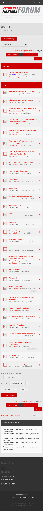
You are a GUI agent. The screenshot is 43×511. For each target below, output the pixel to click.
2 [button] (24, 55)
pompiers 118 (16, 289)
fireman (14, 75)
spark (14, 347)
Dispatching (13, 180)
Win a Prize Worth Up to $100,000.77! (22, 92)
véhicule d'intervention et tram (20, 197)
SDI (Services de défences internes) (22, 317)
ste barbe (12, 248)
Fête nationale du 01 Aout (18, 171)
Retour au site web (7, 477)
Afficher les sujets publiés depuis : (12, 375)
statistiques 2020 (15, 205)
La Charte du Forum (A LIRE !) (19, 72)
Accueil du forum (21, 495)
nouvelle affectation (16, 325)
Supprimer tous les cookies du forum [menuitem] (22, 497)
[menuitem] (39, 2)
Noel (10, 214)
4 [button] (32, 55)
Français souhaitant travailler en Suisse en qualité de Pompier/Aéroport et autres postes (21, 258)
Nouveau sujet (9, 39)
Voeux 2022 (13, 188)
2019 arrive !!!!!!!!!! (15, 269)
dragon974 (15, 263)
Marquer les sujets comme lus (24, 51)
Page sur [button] (12, 55)
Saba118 (15, 319)
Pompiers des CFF (15, 286)
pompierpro (16, 173)
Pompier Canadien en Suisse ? (20, 308)
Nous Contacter (8, 484)
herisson (15, 94)
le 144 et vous (14, 355)
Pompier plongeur (15, 231)
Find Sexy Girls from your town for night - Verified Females (21, 153)
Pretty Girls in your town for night (21, 162)
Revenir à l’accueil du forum (12, 415)
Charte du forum (7, 479)
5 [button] (36, 55)
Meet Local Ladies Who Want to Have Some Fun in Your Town (22, 110)
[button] (40, 58)
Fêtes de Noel (14, 278)
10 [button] (36, 59)
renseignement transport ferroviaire (22, 364)
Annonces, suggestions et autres (20, 77)
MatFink (14, 233)
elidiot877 (15, 113)
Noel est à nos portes (16, 239)
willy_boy (15, 310)
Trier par (15, 383)
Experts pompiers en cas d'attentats (22, 334)
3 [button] (28, 55)
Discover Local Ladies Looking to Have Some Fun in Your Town (23, 120)
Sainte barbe (13, 222)
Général (5, 27)
